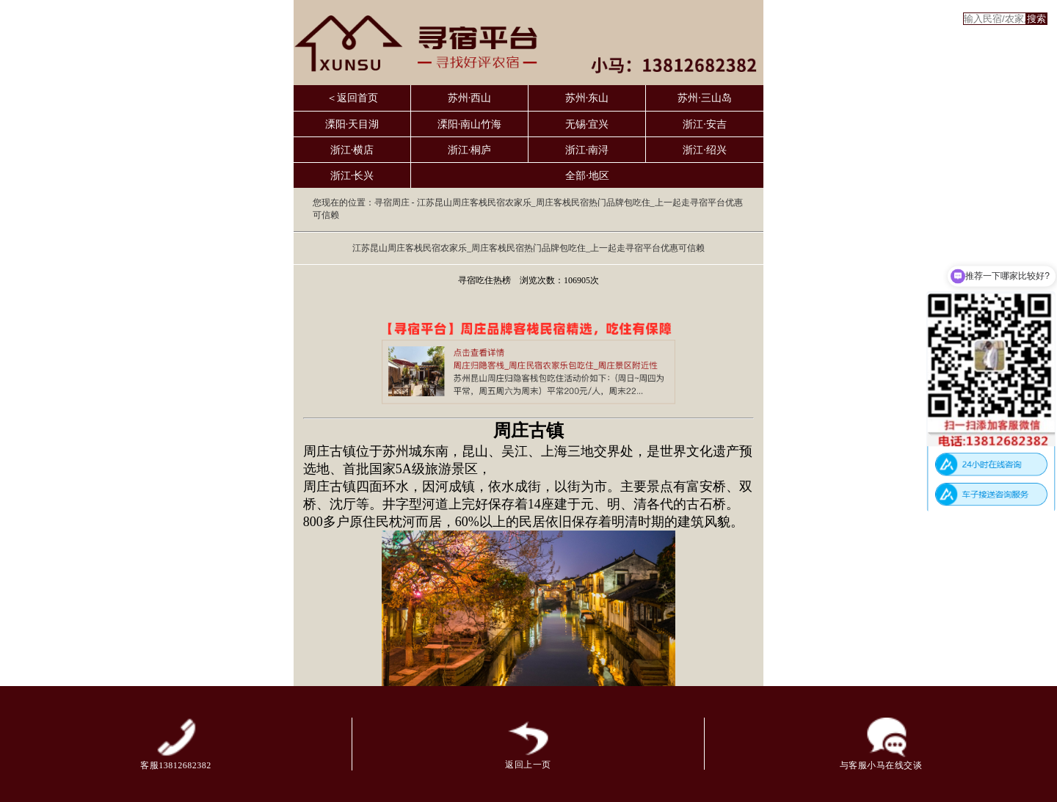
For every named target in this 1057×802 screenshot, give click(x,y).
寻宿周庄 (392, 202)
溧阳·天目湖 (352, 124)
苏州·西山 (470, 97)
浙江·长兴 (352, 175)
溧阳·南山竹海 (469, 124)
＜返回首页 (352, 97)
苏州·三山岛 (705, 97)
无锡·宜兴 (587, 124)
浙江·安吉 (705, 124)
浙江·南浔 (587, 150)
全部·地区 (587, 175)
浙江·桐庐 (470, 150)
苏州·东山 (587, 97)
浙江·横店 (352, 150)
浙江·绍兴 (705, 150)
